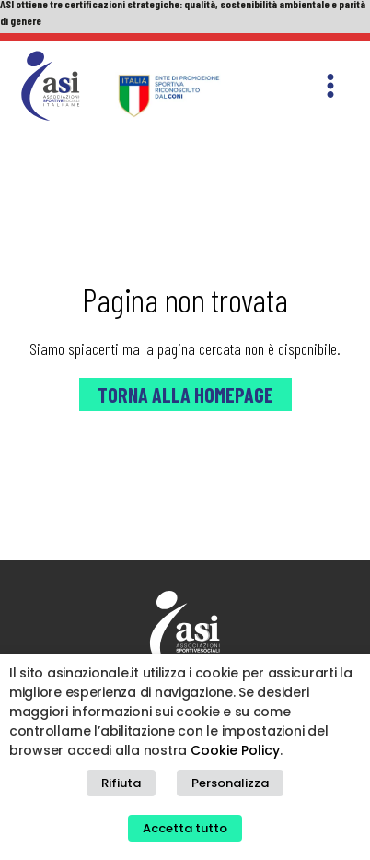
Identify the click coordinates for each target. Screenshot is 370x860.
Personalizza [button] (230, 783)
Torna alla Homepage (185, 394)
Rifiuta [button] (121, 783)
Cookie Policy (235, 750)
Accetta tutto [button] (185, 828)
